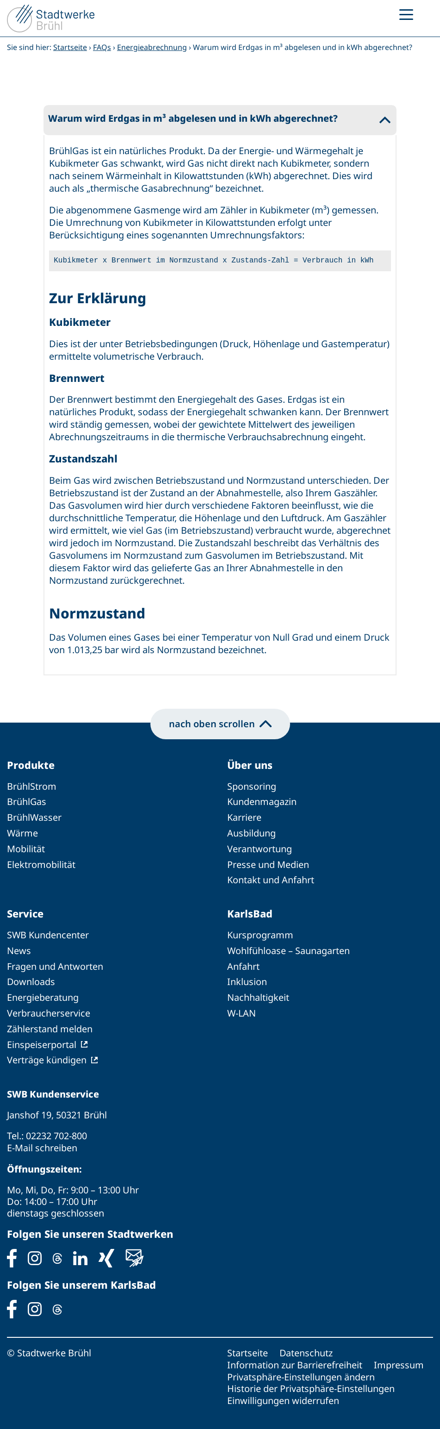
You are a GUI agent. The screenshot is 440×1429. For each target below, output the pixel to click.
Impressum (399, 1358)
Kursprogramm (260, 933)
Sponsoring (251, 786)
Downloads (31, 979)
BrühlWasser (34, 817)
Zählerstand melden (50, 1024)
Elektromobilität (41, 862)
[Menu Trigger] (406, 13)
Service (25, 911)
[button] (220, 119)
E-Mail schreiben (42, 1142)
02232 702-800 (56, 1130)
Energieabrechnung (152, 47)
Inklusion (247, 979)
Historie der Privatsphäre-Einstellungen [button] (311, 1381)
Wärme (22, 832)
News (19, 948)
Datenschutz (306, 1347)
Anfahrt (243, 963)
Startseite (70, 47)
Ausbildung (251, 832)
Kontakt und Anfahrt (270, 878)
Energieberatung (43, 994)
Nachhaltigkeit (258, 994)
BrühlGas (27, 801)
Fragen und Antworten (55, 963)
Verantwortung (259, 847)
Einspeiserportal (41, 1040)
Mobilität (26, 847)
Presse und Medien (268, 862)
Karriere (244, 817)
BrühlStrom (31, 786)
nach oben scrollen (220, 723)
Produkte (31, 765)
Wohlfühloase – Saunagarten (288, 948)
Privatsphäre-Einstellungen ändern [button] (301, 1370)
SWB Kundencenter (48, 933)
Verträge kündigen (47, 1055)
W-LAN (241, 1009)
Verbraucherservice (48, 1009)
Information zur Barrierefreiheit (294, 1358)
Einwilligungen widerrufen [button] (283, 1393)
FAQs (102, 47)
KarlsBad (250, 911)
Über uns (250, 765)
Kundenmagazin (262, 801)
